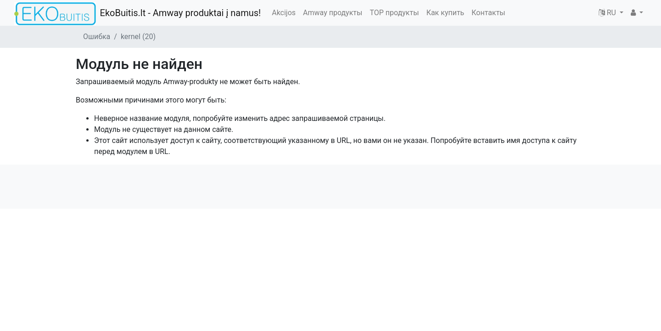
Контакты (488, 12)
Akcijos (284, 12)
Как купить (445, 12)
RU (608, 12)
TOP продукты (394, 12)
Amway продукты (332, 12)
